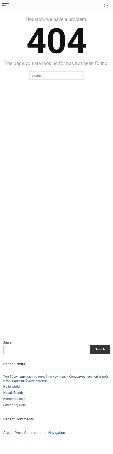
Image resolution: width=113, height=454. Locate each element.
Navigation (56, 433)
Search (8, 343)
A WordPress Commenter (23, 433)
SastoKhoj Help (14, 405)
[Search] (106, 6)
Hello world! (12, 387)
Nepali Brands (13, 393)
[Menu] (5, 6)
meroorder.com (14, 399)
